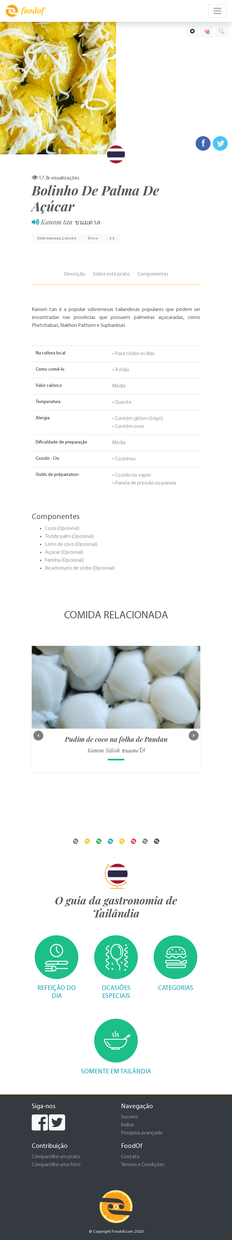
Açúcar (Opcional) (64, 552)
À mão (122, 370)
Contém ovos (129, 426)
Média (119, 442)
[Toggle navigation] (217, 11)
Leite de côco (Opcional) (71, 544)
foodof (24, 11)
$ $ (112, 238)
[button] (38, 735)
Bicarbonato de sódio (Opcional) (80, 568)
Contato (130, 1157)
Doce (93, 238)
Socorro (129, 1117)
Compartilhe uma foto (56, 1164)
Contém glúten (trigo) (139, 418)
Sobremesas (48, 238)
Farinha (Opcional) (64, 560)
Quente (123, 402)
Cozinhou (125, 459)
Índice (127, 1125)
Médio (119, 386)
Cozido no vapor (133, 475)
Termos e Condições (142, 1164)
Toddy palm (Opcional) (69, 536)
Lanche (69, 238)
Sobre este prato (111, 274)
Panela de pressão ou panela (145, 483)
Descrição (74, 274)
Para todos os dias (135, 353)
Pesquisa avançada (141, 1133)
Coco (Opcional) (62, 528)
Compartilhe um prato (56, 1157)
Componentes (153, 274)
